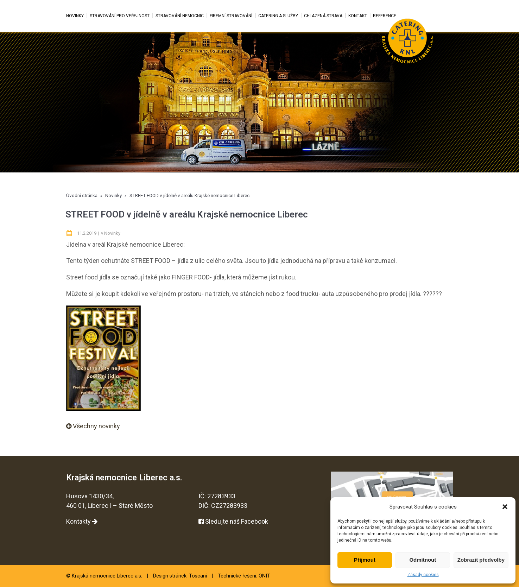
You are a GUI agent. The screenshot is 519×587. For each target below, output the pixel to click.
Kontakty (81, 521)
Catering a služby (278, 15)
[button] (504, 506)
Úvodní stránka (81, 195)
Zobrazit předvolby (481, 560)
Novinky (75, 15)
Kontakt (357, 15)
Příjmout (364, 560)
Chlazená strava (323, 15)
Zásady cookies (423, 574)
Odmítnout (422, 560)
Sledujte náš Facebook (233, 521)
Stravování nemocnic (180, 15)
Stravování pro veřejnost (120, 15)
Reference (384, 15)
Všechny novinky (93, 426)
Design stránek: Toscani (180, 576)
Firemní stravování (231, 15)
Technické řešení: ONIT (244, 576)
